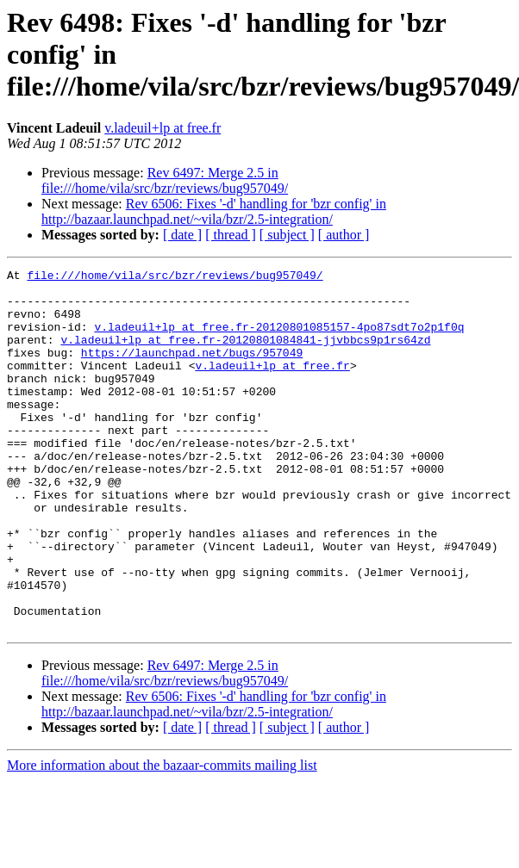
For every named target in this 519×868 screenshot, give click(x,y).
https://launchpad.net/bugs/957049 (192, 370)
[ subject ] (287, 234)
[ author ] (344, 234)
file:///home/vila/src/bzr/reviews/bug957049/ (174, 277)
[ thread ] (230, 234)
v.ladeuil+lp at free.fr (162, 128)
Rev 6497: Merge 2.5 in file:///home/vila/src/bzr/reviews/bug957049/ (164, 180)
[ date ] (182, 234)
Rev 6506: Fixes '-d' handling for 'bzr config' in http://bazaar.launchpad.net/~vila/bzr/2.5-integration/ (213, 211)
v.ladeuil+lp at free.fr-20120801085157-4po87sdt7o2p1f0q (279, 339)
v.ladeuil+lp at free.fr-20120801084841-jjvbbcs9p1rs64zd (245, 355)
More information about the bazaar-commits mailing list (162, 837)
